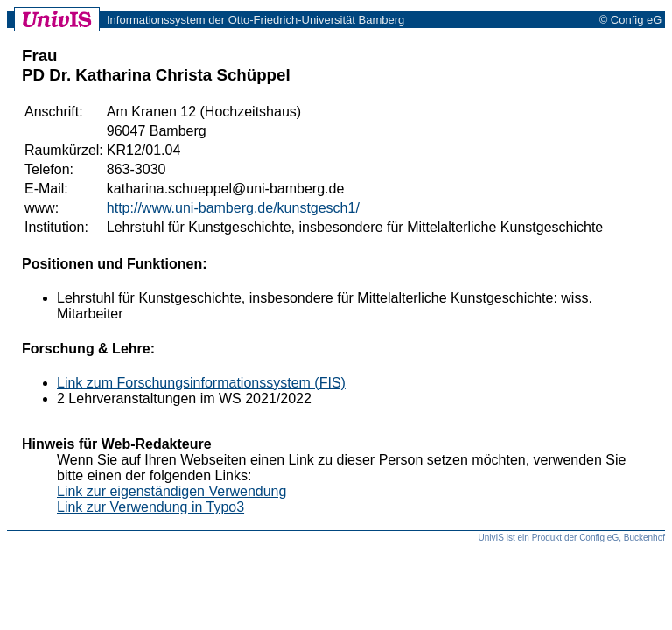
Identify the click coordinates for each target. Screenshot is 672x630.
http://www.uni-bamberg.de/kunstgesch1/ (233, 207)
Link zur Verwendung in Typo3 (150, 507)
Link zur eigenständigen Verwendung (171, 491)
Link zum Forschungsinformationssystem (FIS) (201, 382)
